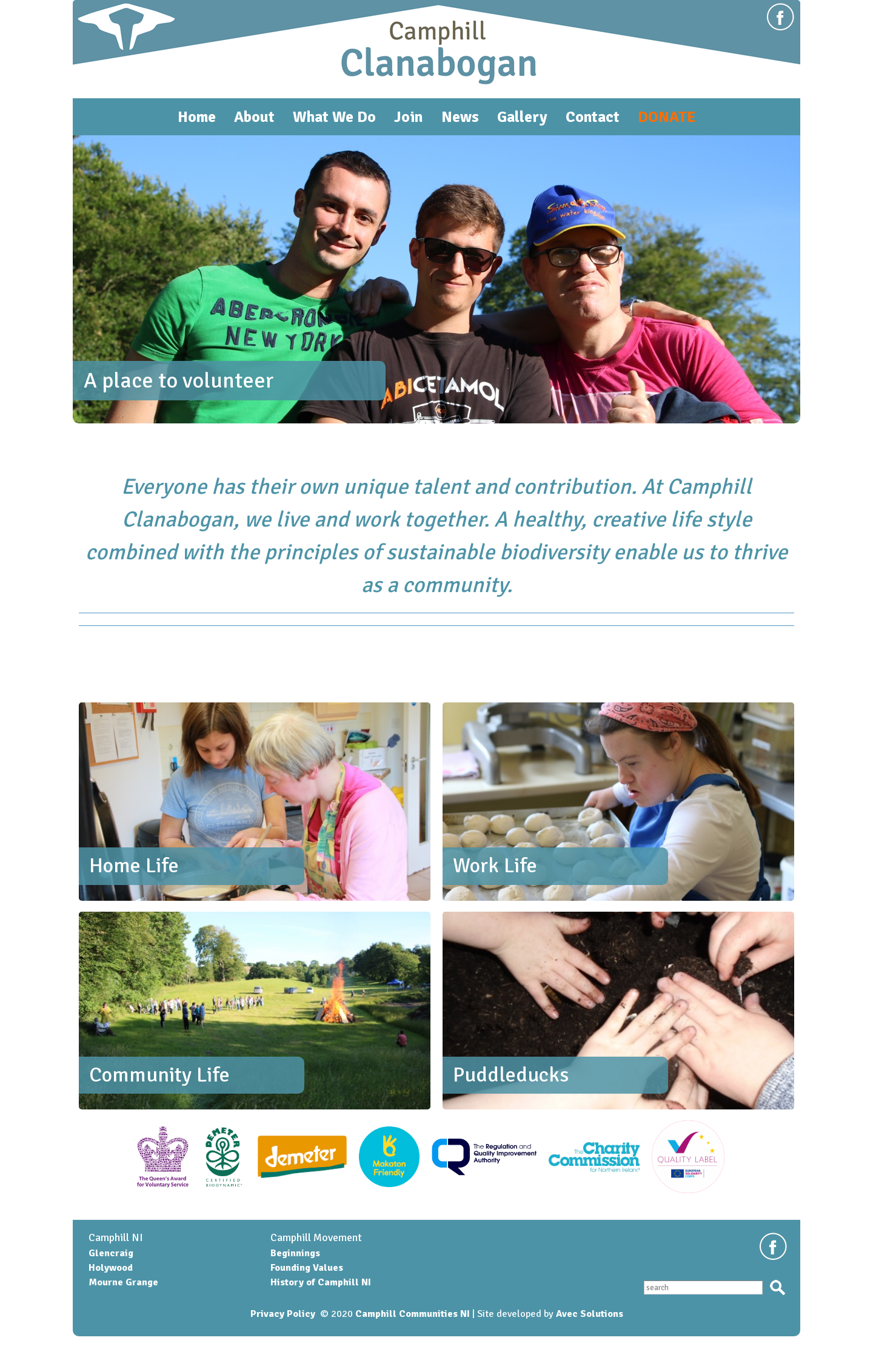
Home (197, 116)
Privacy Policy (282, 1314)
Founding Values (306, 1268)
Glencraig (111, 1253)
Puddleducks (511, 1075)
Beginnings (295, 1253)
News (460, 116)
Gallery (522, 116)
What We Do (334, 116)
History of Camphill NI (320, 1282)
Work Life (495, 865)
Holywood (111, 1268)
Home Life (134, 865)
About (254, 116)
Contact (593, 116)
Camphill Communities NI (412, 1314)
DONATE (666, 116)
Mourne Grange (123, 1282)
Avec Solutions (589, 1314)
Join (408, 116)
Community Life (159, 1075)
